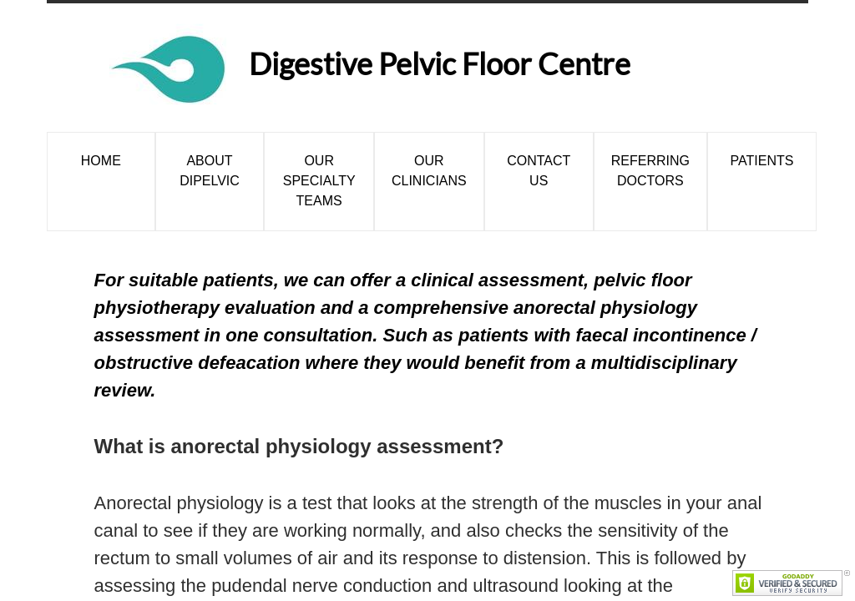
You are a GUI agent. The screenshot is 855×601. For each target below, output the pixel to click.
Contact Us (538, 171)
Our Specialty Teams (319, 181)
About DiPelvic (210, 171)
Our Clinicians (429, 171)
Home (101, 161)
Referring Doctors (650, 171)
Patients (762, 161)
